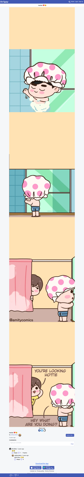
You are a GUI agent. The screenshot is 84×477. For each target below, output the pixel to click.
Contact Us (33, 471)
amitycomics (14, 435)
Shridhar (14, 449)
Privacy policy (40, 471)
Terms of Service (49, 471)
